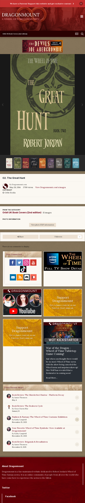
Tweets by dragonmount (13, 492)
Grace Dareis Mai (21, 409)
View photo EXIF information (42, 225)
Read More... (52, 378)
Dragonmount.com (19, 184)
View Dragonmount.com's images (50, 187)
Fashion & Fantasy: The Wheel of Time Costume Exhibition (39, 417)
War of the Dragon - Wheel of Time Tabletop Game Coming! (61, 351)
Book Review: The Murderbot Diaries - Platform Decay (38, 395)
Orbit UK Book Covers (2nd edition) (22, 212)
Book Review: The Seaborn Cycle (27, 406)
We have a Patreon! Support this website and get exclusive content (40, 4)
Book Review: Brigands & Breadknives (30, 441)
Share (20, 237)
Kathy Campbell (20, 420)
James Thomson (20, 398)
